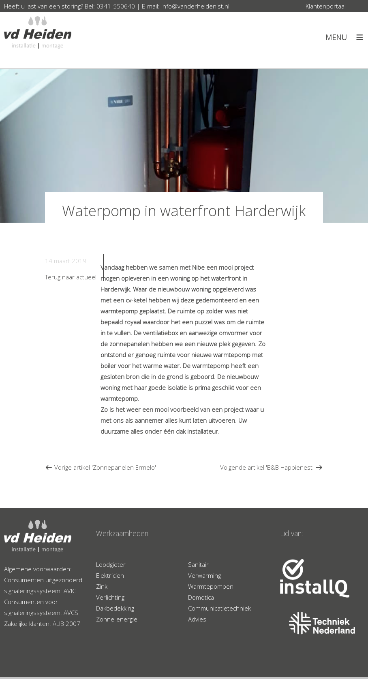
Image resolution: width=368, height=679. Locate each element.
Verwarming (204, 575)
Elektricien (110, 575)
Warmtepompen (210, 586)
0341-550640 (115, 6)
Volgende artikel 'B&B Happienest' (271, 467)
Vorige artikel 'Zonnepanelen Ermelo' (100, 467)
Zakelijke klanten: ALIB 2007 (42, 623)
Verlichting (110, 597)
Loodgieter (111, 564)
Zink (101, 586)
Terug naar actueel (70, 277)
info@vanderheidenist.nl (195, 6)
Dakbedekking (115, 608)
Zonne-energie (116, 619)
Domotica (201, 597)
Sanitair (198, 564)
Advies (197, 619)
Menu (336, 37)
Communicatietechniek (219, 608)
